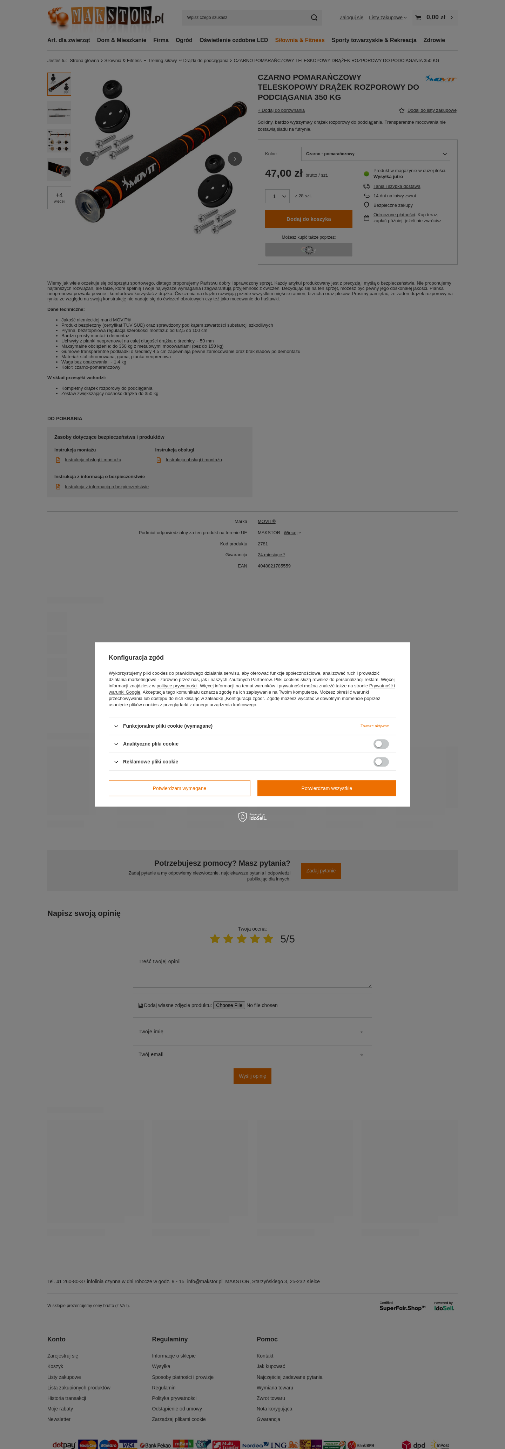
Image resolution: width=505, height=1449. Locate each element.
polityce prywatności (177, 685)
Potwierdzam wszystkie (327, 788)
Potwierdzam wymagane (180, 788)
